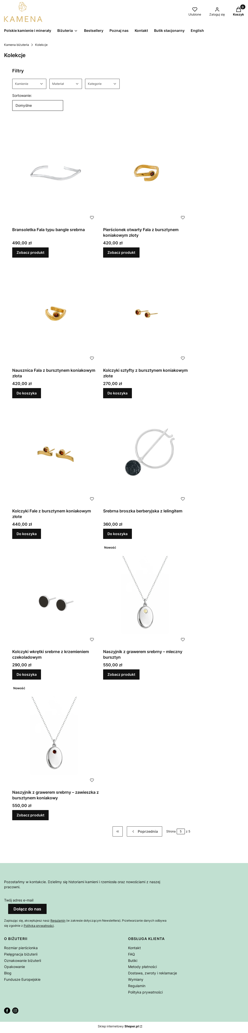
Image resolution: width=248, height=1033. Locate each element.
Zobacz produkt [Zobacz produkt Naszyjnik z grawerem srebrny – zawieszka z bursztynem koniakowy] (30, 815)
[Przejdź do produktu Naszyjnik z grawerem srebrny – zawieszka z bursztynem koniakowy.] (55, 735)
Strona (171, 831)
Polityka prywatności (145, 992)
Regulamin (57, 920)
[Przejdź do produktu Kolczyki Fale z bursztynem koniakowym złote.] (55, 454)
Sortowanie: (22, 95)
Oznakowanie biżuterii (22, 960)
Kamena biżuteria (16, 45)
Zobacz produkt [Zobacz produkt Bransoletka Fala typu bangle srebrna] (30, 252)
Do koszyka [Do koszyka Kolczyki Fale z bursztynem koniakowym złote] (27, 534)
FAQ (131, 954)
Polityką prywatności (39, 926)
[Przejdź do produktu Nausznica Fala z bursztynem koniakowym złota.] (55, 313)
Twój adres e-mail (18, 900)
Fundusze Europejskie (22, 979)
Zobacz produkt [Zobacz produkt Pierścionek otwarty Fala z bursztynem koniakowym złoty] (121, 252)
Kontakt (134, 948)
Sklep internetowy (118, 1026)
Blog (7, 973)
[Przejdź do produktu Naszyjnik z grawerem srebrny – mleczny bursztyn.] (146, 595)
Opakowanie (14, 966)
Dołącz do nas (27, 908)
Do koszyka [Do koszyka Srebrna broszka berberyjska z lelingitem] (117, 534)
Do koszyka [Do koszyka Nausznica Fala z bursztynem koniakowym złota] (27, 393)
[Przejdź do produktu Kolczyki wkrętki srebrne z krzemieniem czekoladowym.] (55, 595)
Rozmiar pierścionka (21, 948)
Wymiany (135, 979)
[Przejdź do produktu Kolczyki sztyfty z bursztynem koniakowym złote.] (146, 313)
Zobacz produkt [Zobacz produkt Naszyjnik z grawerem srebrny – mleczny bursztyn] (121, 674)
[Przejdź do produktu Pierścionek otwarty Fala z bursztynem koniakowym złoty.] (146, 173)
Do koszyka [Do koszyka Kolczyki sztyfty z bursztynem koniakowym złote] (117, 393)
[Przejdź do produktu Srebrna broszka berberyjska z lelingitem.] (146, 454)
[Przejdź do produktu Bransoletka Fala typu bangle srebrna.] (55, 173)
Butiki (132, 960)
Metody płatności (142, 966)
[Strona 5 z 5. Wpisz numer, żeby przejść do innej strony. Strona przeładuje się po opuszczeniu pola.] (181, 831)
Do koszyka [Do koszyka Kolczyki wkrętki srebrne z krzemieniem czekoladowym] (27, 674)
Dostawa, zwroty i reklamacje (152, 973)
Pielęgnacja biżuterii (20, 954)
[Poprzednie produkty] (144, 831)
